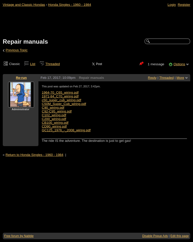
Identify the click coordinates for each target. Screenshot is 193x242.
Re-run (21, 78)
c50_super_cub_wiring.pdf (61, 100)
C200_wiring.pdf (54, 119)
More (180, 78)
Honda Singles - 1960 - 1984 (69, 5)
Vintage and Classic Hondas (24, 5)
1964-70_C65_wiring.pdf (60, 92)
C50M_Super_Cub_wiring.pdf (64, 104)
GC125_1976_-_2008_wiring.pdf (66, 130)
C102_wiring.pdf (54, 115)
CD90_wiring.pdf (54, 126)
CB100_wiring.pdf (55, 123)
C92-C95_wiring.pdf (57, 111)
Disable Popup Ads (155, 236)
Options (179, 64)
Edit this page (179, 236)
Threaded (52, 64)
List (32, 64)
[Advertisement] (96, 23)
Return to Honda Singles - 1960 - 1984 (34, 155)
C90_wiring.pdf (53, 107)
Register (184, 5)
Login (172, 5)
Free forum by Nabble (19, 236)
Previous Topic (17, 50)
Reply (152, 78)
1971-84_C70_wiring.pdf (60, 96)
